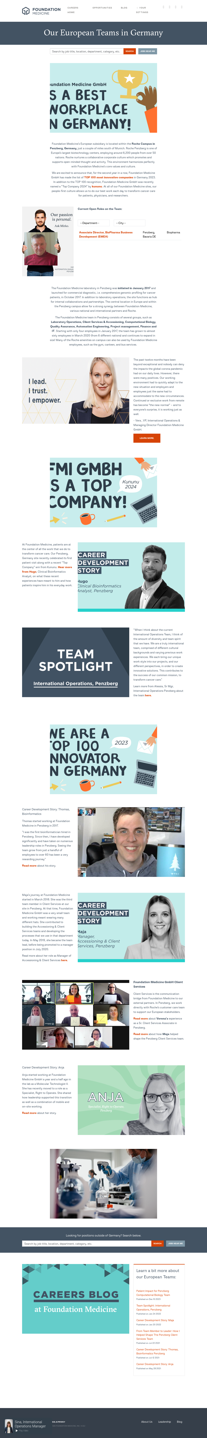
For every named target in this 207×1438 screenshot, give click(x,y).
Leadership (164, 1421)
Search (130, 51)
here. (148, 695)
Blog (179, 1421)
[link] (48, 241)
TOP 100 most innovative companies (108, 177)
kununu (97, 186)
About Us (146, 1421)
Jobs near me (147, 51)
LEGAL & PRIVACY (57, 1422)
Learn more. (147, 438)
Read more (29, 865)
